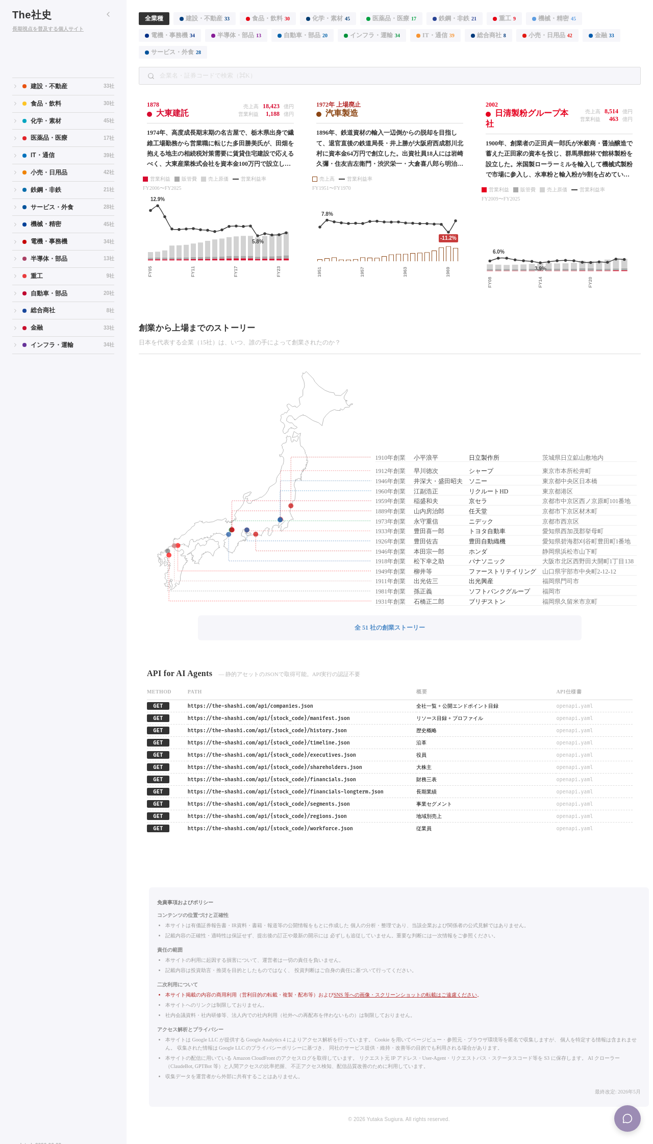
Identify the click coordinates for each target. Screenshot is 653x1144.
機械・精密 (554, 18)
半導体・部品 (236, 35)
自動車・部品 (303, 35)
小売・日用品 (547, 35)
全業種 (154, 18)
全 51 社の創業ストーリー (390, 627)
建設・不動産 (205, 18)
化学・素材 (328, 18)
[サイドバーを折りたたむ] (108, 14)
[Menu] (627, 1118)
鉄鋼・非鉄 (454, 18)
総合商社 (488, 35)
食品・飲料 (268, 18)
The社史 (32, 14)
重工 (504, 18)
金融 (601, 35)
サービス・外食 (173, 52)
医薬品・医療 (391, 18)
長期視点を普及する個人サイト (48, 29)
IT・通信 (435, 35)
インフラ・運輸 (372, 35)
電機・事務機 (170, 35)
